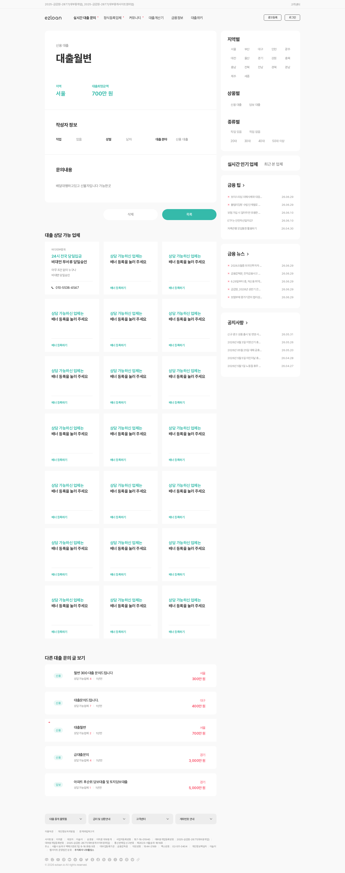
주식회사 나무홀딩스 (178, 847)
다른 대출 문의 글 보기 (65, 658)
